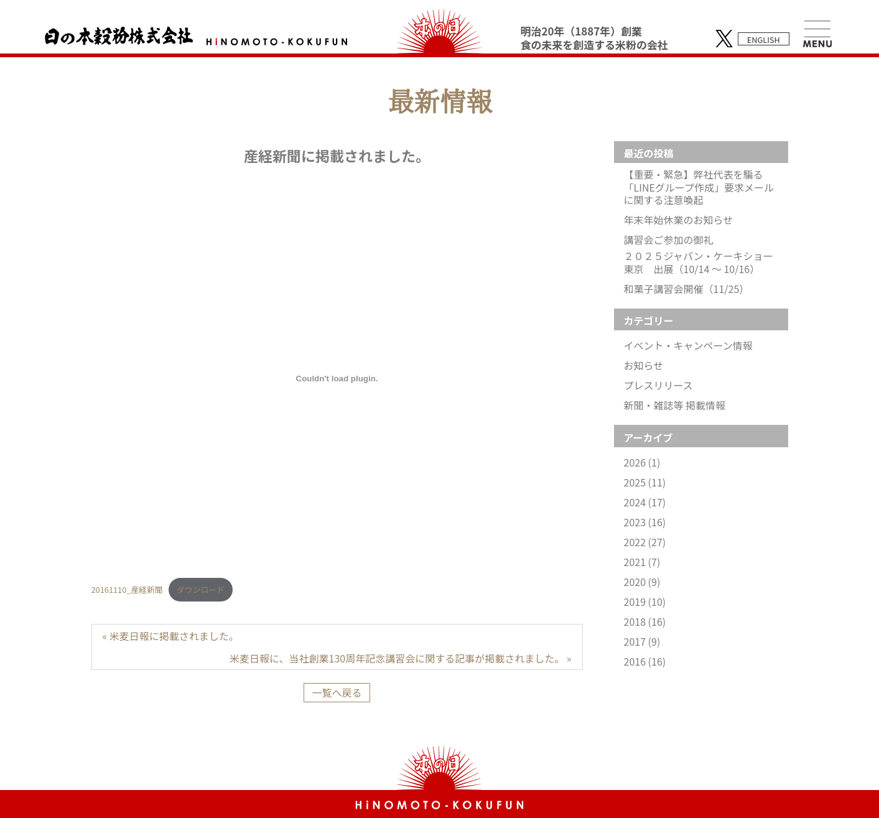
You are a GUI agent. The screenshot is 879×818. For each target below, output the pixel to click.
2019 (645, 601)
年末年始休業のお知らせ (678, 219)
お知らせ (644, 365)
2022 (645, 542)
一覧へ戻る (336, 692)
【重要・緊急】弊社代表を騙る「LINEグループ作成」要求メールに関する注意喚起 (699, 187)
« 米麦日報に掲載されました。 (171, 635)
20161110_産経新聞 (127, 589)
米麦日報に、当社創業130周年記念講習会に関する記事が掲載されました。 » (400, 658)
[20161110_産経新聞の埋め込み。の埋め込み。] (337, 378)
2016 (645, 661)
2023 (645, 522)
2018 (645, 621)
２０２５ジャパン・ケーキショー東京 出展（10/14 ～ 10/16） (698, 262)
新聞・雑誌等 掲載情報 (675, 405)
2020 (642, 581)
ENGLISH (763, 39)
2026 (642, 462)
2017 (642, 641)
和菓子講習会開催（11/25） (687, 288)
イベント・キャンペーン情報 (688, 345)
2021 (642, 562)
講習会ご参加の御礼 (669, 239)
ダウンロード (201, 589)
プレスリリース (658, 385)
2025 (645, 482)
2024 (645, 502)
